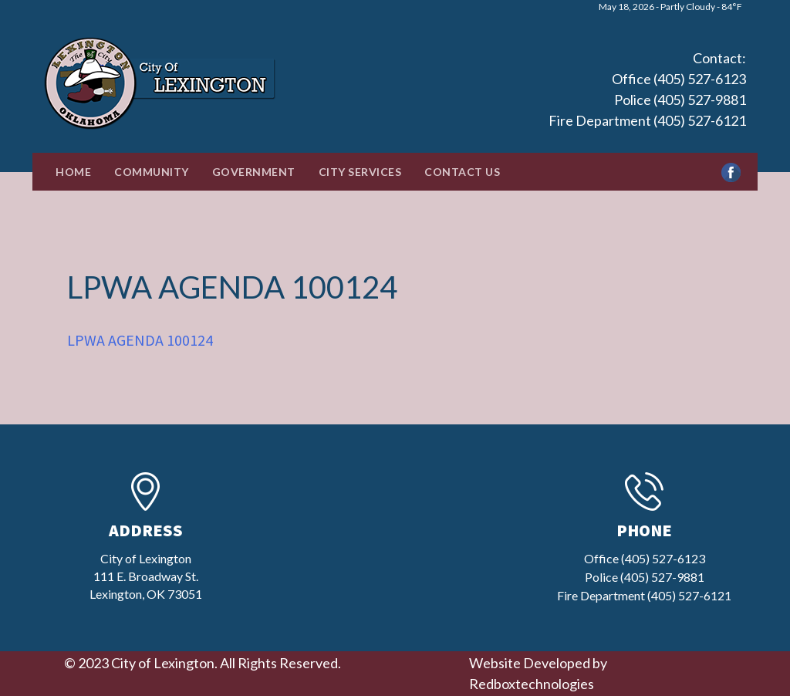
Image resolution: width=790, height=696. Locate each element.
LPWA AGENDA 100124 (140, 340)
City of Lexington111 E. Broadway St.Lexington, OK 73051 (145, 576)
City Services (360, 171)
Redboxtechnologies (531, 683)
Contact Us (462, 171)
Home (73, 171)
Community (151, 171)
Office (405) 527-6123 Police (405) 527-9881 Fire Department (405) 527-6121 (647, 99)
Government (253, 171)
